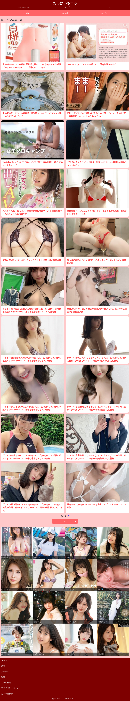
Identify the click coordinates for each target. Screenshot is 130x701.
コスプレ (68, 7)
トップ (4, 660)
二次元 (109, 7)
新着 (3, 666)
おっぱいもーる (65, 3)
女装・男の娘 (23, 7)
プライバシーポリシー (10, 688)
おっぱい (26, 13)
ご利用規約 (6, 683)
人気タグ (5, 671)
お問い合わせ (7, 694)
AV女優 (65, 13)
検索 (3, 677)
